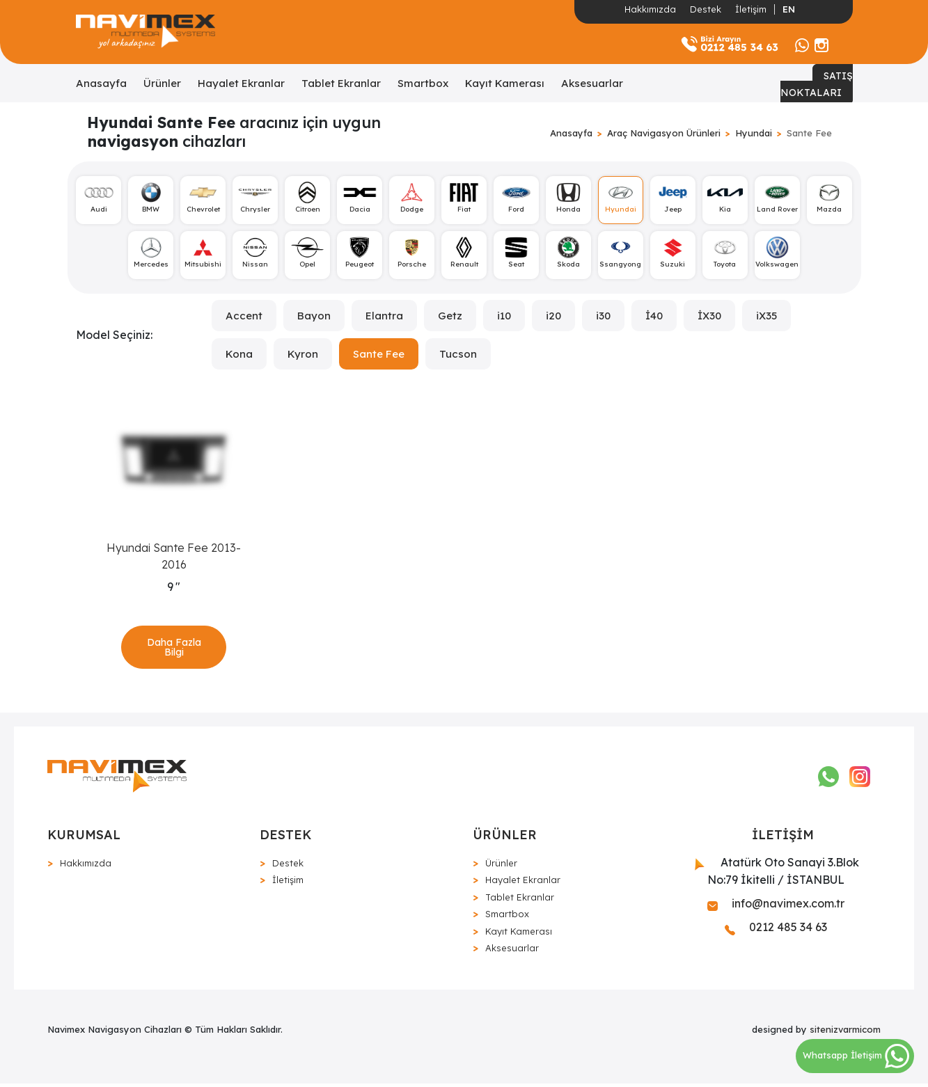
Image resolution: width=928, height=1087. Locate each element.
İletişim (750, 9)
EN (788, 9)
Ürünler (162, 83)
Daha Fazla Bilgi (174, 649)
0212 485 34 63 (776, 930)
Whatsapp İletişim (856, 1055)
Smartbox (423, 83)
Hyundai (753, 132)
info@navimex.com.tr (775, 907)
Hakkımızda (650, 9)
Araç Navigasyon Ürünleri (664, 132)
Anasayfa (101, 83)
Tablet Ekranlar (341, 83)
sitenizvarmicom (845, 1032)
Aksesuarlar (592, 83)
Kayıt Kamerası (504, 83)
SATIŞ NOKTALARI (816, 84)
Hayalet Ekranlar (241, 83)
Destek (705, 9)
